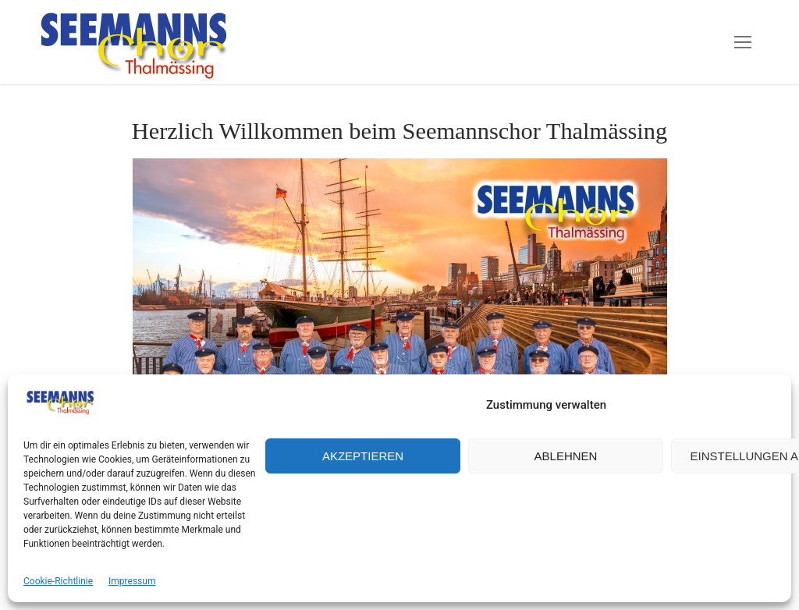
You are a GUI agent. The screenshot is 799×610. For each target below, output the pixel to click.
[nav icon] (743, 42)
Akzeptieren (362, 456)
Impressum (131, 581)
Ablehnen (566, 456)
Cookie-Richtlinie (58, 581)
